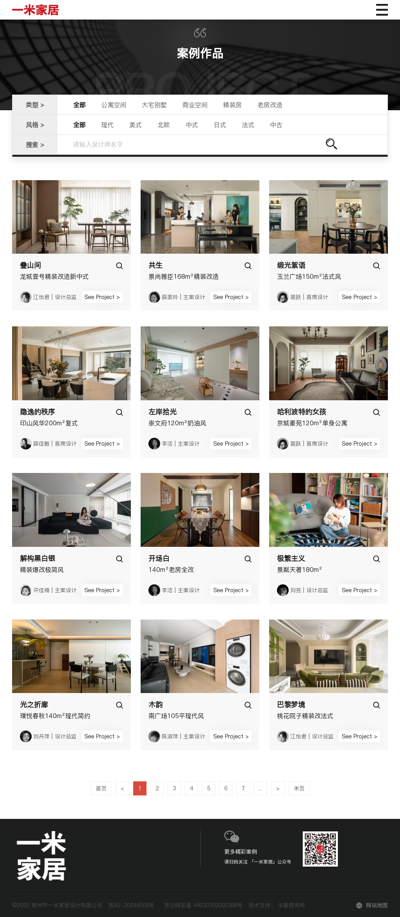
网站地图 (377, 905)
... (260, 788)
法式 (248, 124)
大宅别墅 (154, 104)
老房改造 (269, 104)
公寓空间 (113, 104)
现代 (107, 124)
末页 (299, 788)
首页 (101, 788)
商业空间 (194, 104)
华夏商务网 (291, 905)
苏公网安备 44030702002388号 (203, 905)
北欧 (163, 124)
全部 (79, 104)
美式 (135, 124)
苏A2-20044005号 (131, 905)
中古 (276, 124)
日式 (220, 124)
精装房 (232, 104)
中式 (192, 124)
